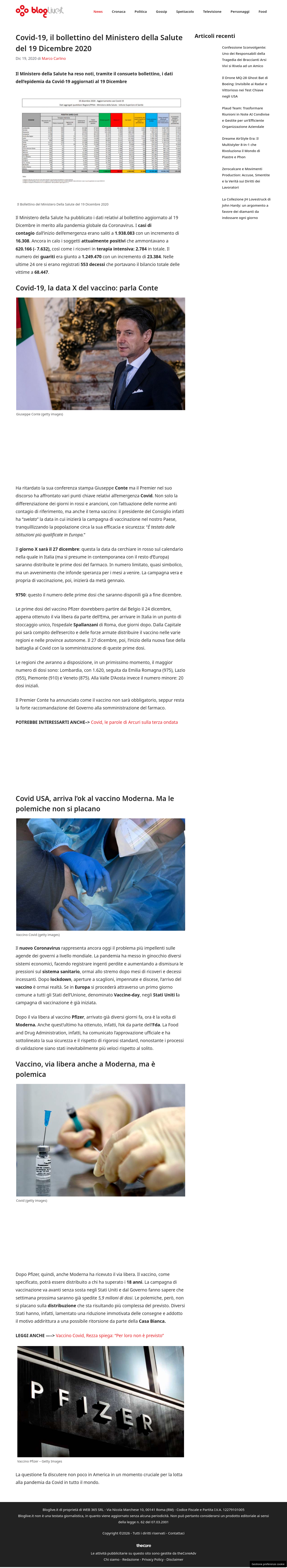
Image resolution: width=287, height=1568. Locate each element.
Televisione (212, 11)
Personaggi (240, 11)
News (98, 11)
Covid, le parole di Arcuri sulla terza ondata (134, 722)
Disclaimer (174, 1559)
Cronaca (119, 11)
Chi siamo (111, 1559)
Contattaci (176, 1533)
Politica (140, 11)
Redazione (130, 1559)
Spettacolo (185, 11)
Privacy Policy (153, 1559)
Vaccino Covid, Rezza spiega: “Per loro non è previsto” (109, 1336)
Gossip (161, 11)
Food (263, 11)
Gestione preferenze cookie (268, 1564)
